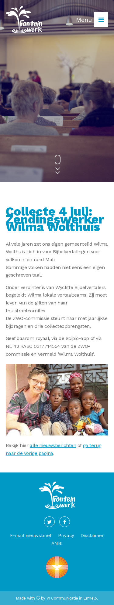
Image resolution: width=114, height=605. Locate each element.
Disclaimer (92, 535)
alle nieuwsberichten (53, 445)
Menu (92, 19)
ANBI (57, 543)
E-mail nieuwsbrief (31, 535)
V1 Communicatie (62, 598)
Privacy (66, 535)
